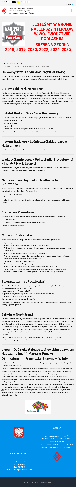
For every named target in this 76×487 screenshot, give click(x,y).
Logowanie (67, 5)
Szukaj (72, 5)
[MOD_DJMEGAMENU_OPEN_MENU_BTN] (72, 10)
